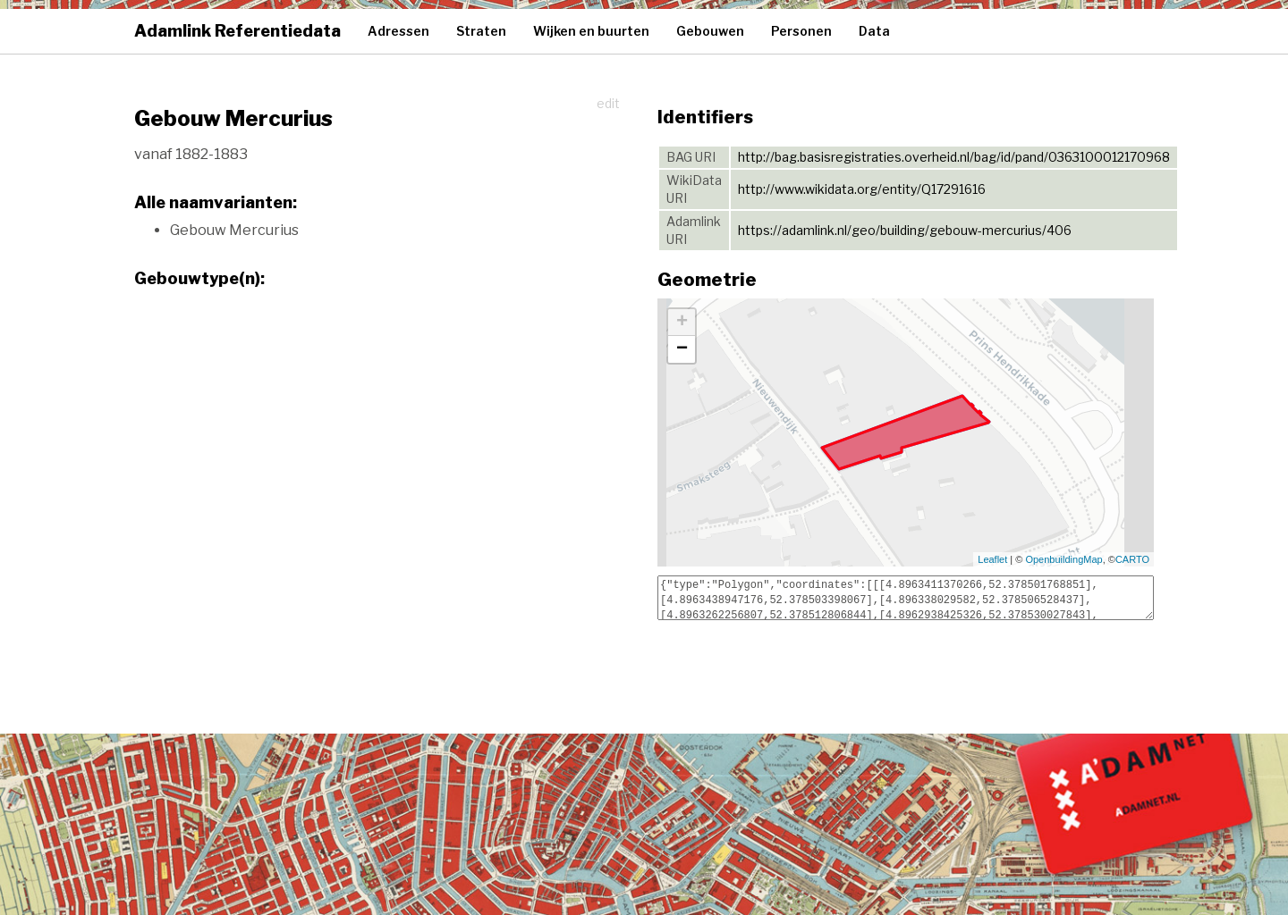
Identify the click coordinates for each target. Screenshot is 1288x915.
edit (608, 103)
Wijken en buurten (591, 30)
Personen (801, 30)
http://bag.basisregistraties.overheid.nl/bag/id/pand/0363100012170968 (954, 156)
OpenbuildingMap (1063, 559)
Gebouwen (710, 30)
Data (874, 30)
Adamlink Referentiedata (237, 30)
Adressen (398, 30)
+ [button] (682, 322)
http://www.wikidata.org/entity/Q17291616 (862, 189)
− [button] (682, 349)
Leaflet (992, 559)
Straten (481, 30)
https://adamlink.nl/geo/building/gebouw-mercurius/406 (905, 230)
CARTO (1132, 559)
